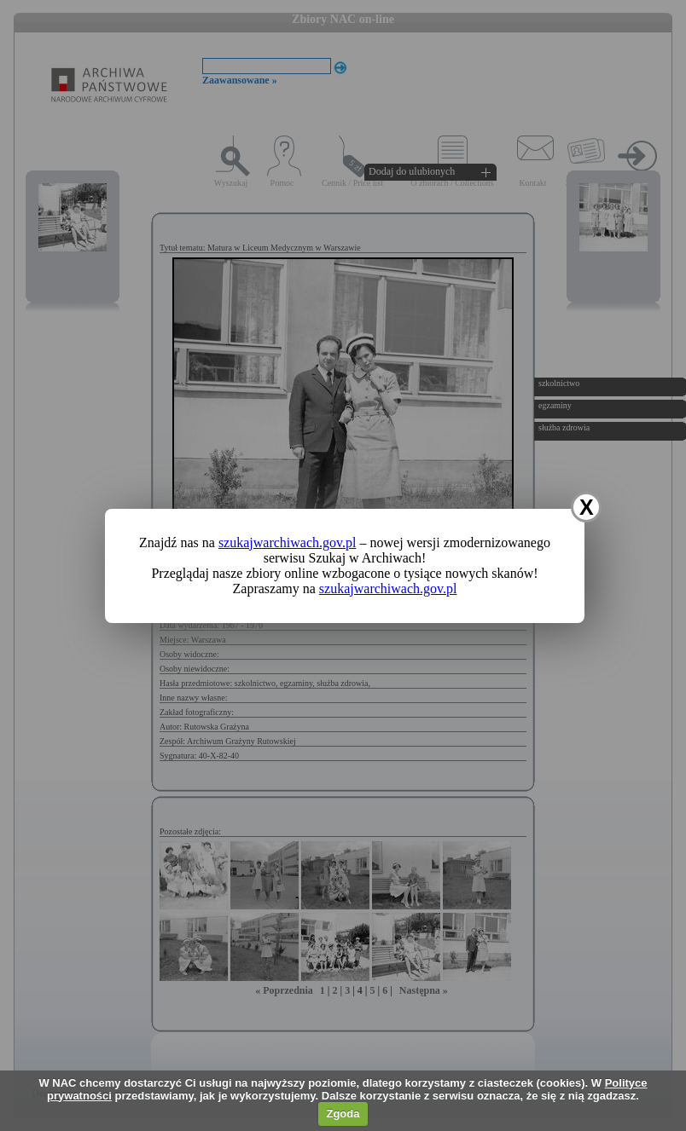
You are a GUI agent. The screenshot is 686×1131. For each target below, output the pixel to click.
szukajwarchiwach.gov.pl (287, 542)
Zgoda (342, 1113)
